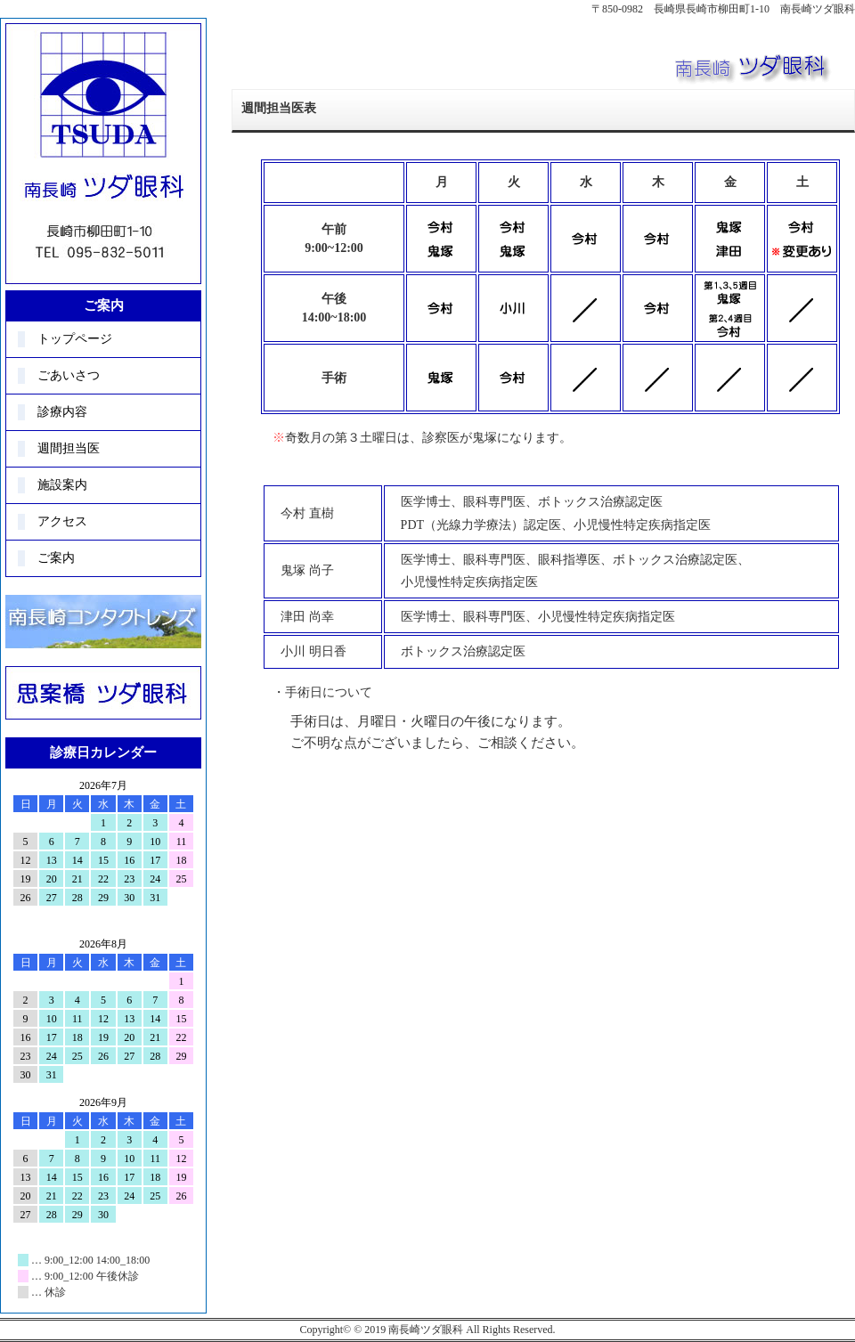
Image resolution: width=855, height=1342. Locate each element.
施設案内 (62, 485)
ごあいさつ (68, 375)
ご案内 (56, 558)
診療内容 (62, 412)
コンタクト (103, 621)
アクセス (62, 521)
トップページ (74, 339)
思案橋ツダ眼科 (103, 693)
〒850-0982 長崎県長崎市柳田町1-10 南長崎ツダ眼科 (723, 9)
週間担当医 (68, 448)
